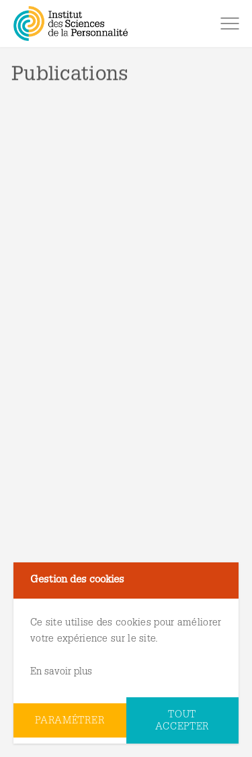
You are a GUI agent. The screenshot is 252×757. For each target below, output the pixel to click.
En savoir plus (61, 672)
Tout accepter (182, 721)
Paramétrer (69, 721)
